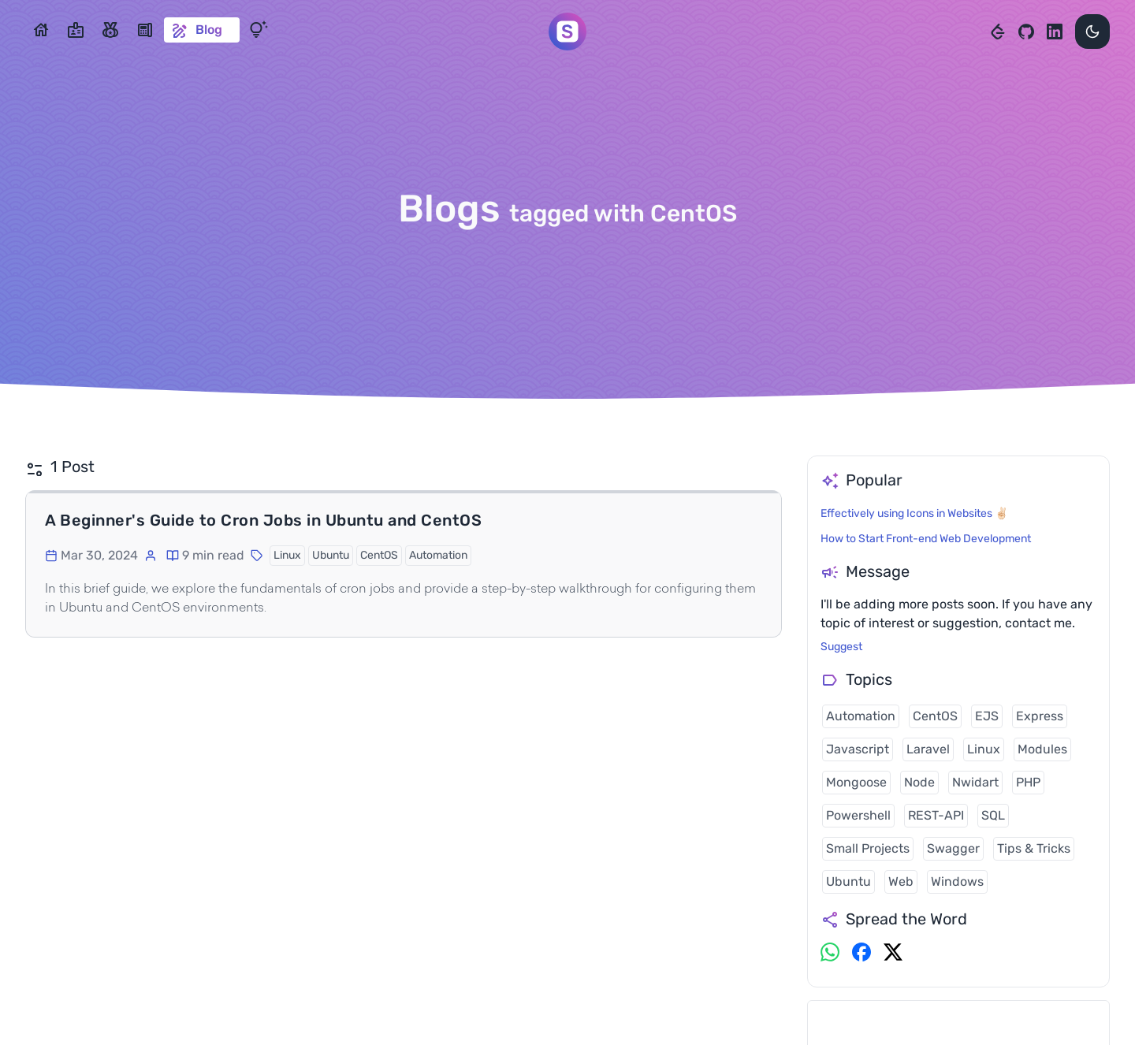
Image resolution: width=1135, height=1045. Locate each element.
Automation (860, 715)
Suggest (841, 646)
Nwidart (975, 782)
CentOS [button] (379, 555)
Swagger (953, 848)
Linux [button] (287, 555)
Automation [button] (438, 555)
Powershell (858, 815)
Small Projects (868, 848)
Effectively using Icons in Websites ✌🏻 (914, 513)
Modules (1042, 749)
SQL (993, 815)
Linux (983, 749)
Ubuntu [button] (330, 555)
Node (919, 782)
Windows (957, 881)
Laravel (928, 749)
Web (901, 881)
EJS (987, 715)
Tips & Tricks (1033, 848)
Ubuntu (848, 881)
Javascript (857, 749)
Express (1039, 715)
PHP (1028, 782)
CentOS (935, 715)
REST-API (936, 815)
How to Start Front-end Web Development (926, 538)
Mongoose (856, 782)
